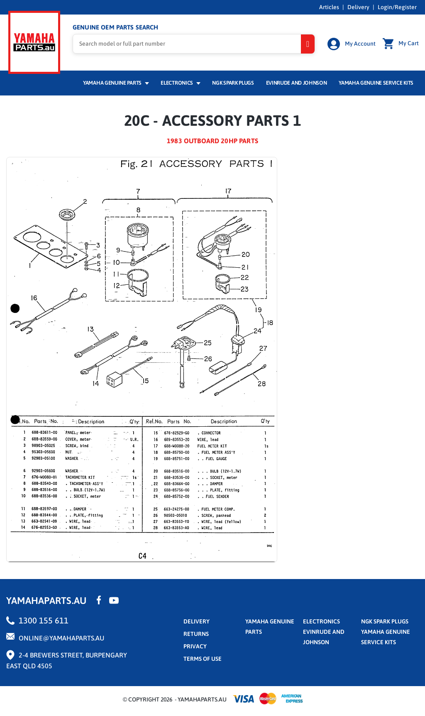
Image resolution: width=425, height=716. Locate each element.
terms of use (202, 657)
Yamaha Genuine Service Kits (376, 81)
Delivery (358, 7)
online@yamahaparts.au (61, 636)
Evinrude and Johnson (296, 81)
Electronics (180, 81)
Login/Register (397, 7)
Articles (329, 7)
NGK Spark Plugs (233, 81)
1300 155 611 (43, 619)
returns (196, 632)
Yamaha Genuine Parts (116, 81)
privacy (195, 645)
